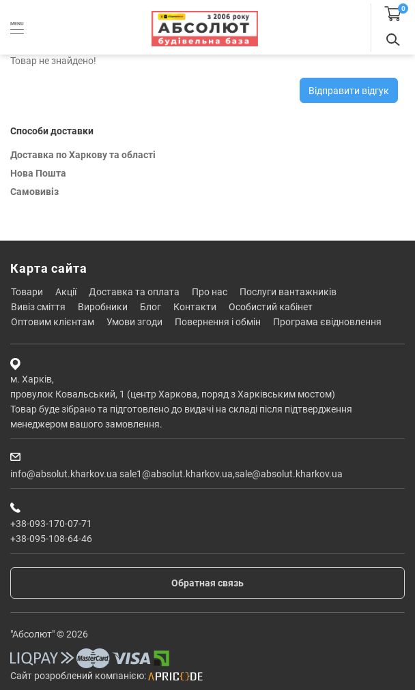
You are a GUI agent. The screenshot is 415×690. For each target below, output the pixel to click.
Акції (65, 291)
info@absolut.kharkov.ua (63, 473)
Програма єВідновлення (327, 321)
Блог (150, 306)
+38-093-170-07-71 (51, 523)
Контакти (194, 306)
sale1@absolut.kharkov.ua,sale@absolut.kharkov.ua (231, 473)
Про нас (209, 291)
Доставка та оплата (134, 291)
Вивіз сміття (38, 306)
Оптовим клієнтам (52, 321)
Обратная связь (207, 583)
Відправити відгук (349, 90)
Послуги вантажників (288, 291)
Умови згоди (134, 321)
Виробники (103, 306)
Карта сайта (48, 268)
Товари (27, 291)
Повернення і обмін (218, 321)
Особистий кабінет (271, 306)
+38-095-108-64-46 (51, 538)
